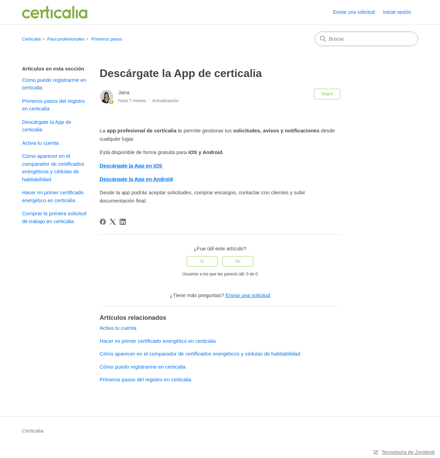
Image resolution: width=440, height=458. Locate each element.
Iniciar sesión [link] (397, 12)
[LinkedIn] (123, 222)
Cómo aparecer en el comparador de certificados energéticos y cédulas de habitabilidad (53, 167)
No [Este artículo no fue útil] (237, 261)
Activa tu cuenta (40, 143)
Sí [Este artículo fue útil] (202, 261)
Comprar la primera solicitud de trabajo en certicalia (54, 217)
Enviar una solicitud (354, 12)
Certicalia (31, 39)
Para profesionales (65, 39)
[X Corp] (113, 222)
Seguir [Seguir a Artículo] (327, 93)
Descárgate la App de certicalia (46, 126)
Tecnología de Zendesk (408, 452)
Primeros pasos (106, 39)
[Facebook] (103, 222)
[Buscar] (366, 39)
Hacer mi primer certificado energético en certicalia (53, 196)
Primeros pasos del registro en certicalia (53, 105)
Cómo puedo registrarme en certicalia (54, 84)
